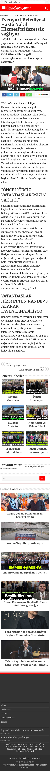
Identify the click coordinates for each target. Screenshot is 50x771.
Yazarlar (4, 714)
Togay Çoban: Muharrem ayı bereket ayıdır (23, 730)
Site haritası (11, 744)
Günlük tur (24, 758)
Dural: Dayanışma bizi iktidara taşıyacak (19, 364)
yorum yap (34, 16)
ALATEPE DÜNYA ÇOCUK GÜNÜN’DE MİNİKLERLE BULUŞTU (25, 745)
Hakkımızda (6, 709)
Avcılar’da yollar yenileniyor (15, 737)
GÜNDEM (22, 16)
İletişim (4, 722)
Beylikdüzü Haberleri (16, 749)
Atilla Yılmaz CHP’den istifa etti (30, 369)
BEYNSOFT (14, 758)
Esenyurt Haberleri (25, 751)
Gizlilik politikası (8, 718)
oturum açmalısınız (8, 469)
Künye (3, 705)
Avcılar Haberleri (34, 749)
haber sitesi (36, 758)
